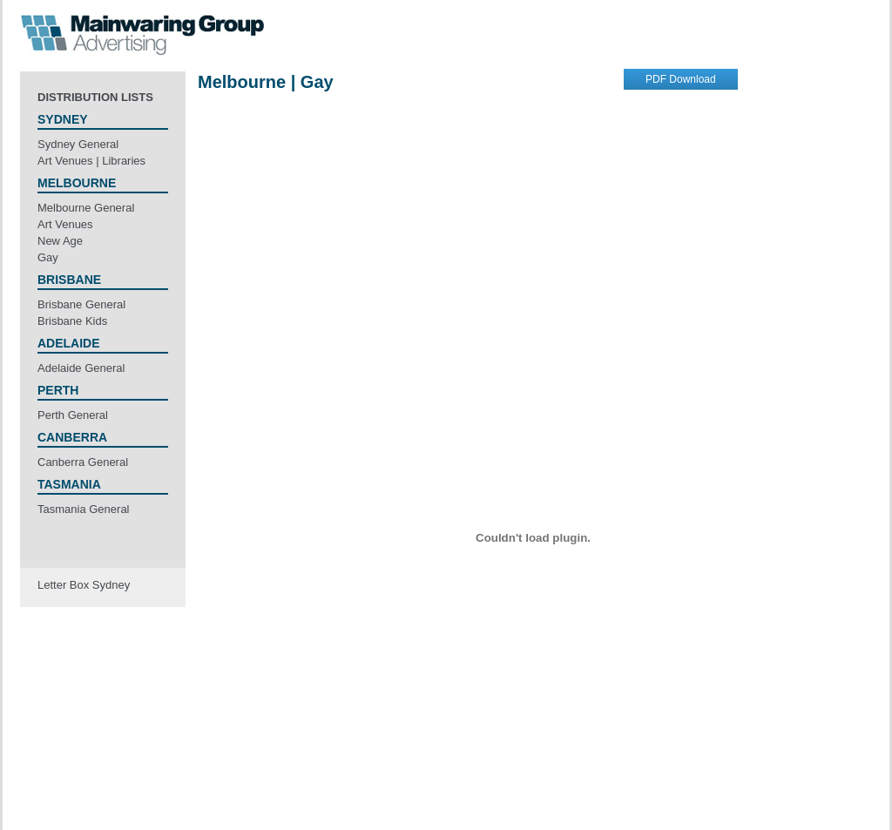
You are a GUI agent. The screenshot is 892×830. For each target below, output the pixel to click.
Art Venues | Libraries (91, 160)
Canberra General (82, 462)
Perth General (72, 415)
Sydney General (77, 144)
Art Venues (65, 224)
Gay (47, 257)
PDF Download (680, 79)
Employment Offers (491, 778)
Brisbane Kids (72, 320)
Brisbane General (81, 304)
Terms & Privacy (393, 778)
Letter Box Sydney (83, 584)
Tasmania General (83, 509)
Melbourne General (85, 207)
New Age (60, 240)
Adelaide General (81, 368)
